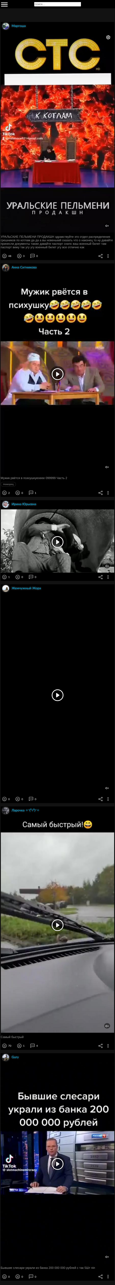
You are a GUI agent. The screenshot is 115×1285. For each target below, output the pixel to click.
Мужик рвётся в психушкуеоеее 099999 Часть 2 (34, 478)
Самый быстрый (12, 1037)
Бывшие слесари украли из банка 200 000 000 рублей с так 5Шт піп (48, 1268)
